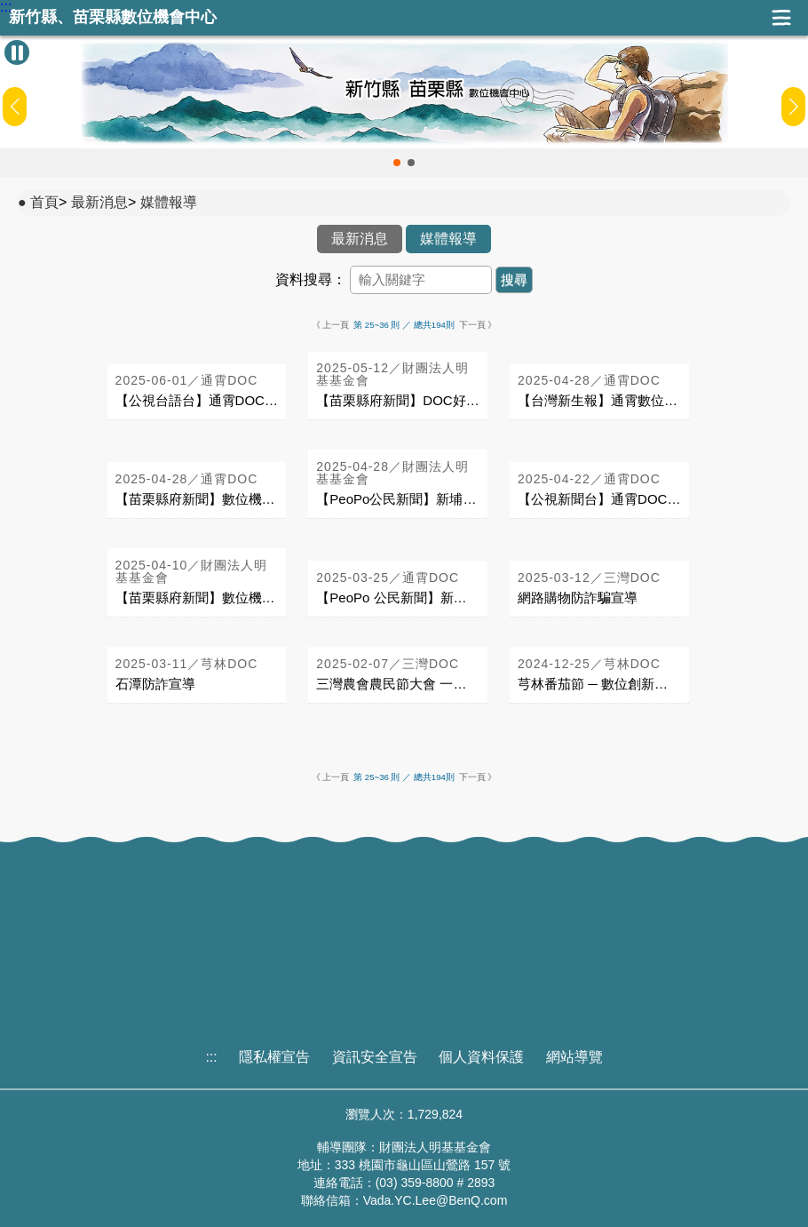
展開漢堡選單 (781, 18)
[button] (396, 162)
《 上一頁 (331, 325)
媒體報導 (168, 202)
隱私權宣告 (274, 1056)
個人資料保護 (481, 1056)
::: (6, 7)
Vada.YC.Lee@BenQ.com (435, 1200)
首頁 (44, 202)
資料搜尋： (310, 279)
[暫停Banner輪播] (16, 52)
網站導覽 (574, 1056)
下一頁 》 (478, 325)
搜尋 (514, 279)
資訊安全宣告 (374, 1056)
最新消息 (99, 202)
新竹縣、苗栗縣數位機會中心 (113, 17)
